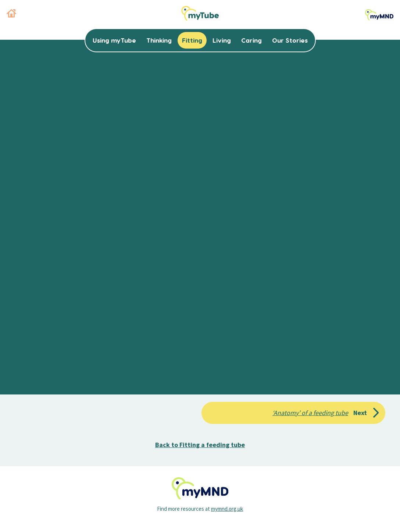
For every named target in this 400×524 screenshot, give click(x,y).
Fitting (192, 40)
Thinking (159, 40)
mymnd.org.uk (227, 508)
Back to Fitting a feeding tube (200, 444)
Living (222, 40)
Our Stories (290, 40)
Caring (251, 40)
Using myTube (114, 40)
